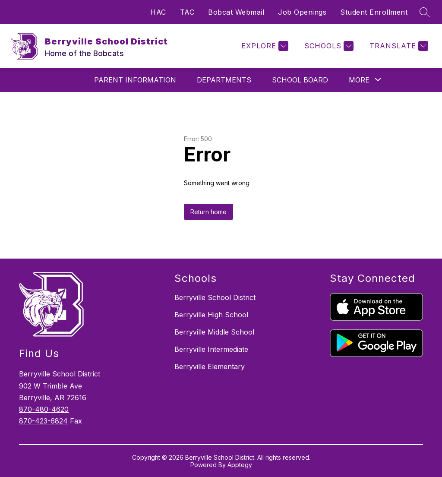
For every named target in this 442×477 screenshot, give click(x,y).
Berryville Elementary (209, 366)
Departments (224, 80)
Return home (208, 211)
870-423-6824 (43, 421)
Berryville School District (215, 297)
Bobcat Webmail (236, 12)
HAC (158, 12)
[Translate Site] (397, 46)
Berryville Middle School (214, 332)
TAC (187, 12)
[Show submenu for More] (359, 80)
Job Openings (302, 12)
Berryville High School (211, 314)
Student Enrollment (373, 12)
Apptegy (239, 464)
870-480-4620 (44, 409)
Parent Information (135, 80)
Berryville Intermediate (211, 349)
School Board (300, 80)
